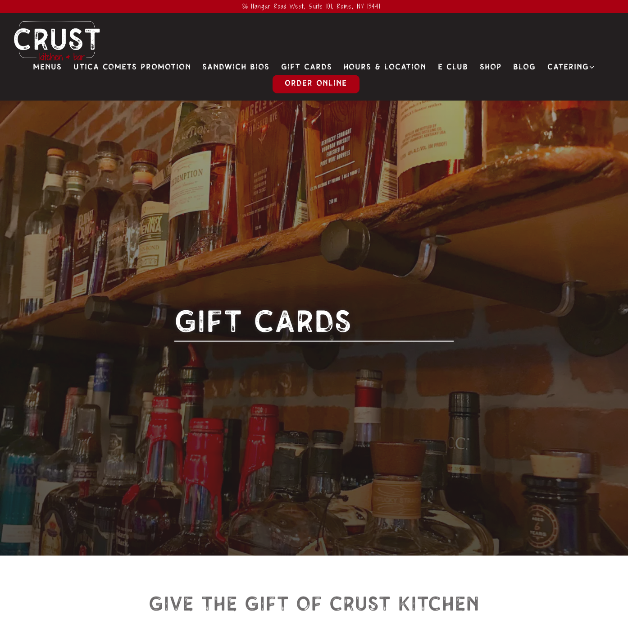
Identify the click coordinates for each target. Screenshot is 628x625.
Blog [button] (524, 67)
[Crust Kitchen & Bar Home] (57, 40)
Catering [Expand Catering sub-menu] (571, 66)
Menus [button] (47, 67)
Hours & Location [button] (384, 67)
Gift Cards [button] (306, 67)
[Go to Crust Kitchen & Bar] (311, 6)
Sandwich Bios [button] (235, 67)
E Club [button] (453, 67)
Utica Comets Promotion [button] (132, 67)
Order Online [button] (316, 83)
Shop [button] (491, 67)
